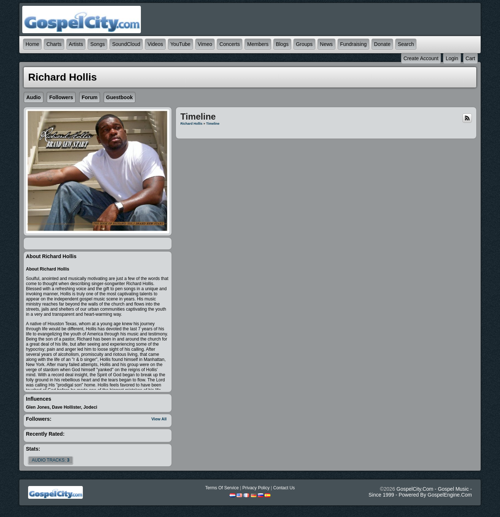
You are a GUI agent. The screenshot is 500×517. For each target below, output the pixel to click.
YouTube (180, 44)
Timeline (212, 123)
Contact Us (284, 487)
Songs (97, 44)
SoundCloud (126, 44)
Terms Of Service (222, 487)
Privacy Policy (256, 487)
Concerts (229, 44)
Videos (155, 44)
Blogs (282, 44)
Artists (76, 44)
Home (32, 44)
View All (159, 419)
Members (257, 44)
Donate (382, 44)
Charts (53, 44)
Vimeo (205, 44)
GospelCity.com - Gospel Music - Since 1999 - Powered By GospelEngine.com (420, 492)
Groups (304, 44)
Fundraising (353, 44)
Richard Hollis (191, 123)
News (326, 44)
